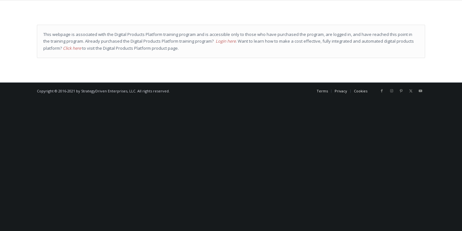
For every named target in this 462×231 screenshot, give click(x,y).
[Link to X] (410, 91)
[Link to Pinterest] (401, 91)
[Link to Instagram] (391, 91)
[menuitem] (322, 91)
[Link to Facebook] (382, 91)
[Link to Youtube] (420, 91)
